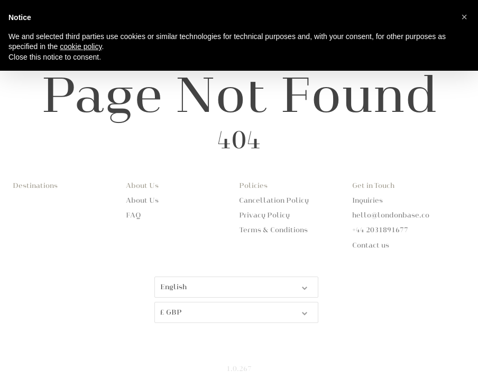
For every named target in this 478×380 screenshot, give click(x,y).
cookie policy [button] (81, 46)
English (234, 286)
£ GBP (234, 311)
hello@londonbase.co (390, 215)
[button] (464, 16)
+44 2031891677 (380, 230)
